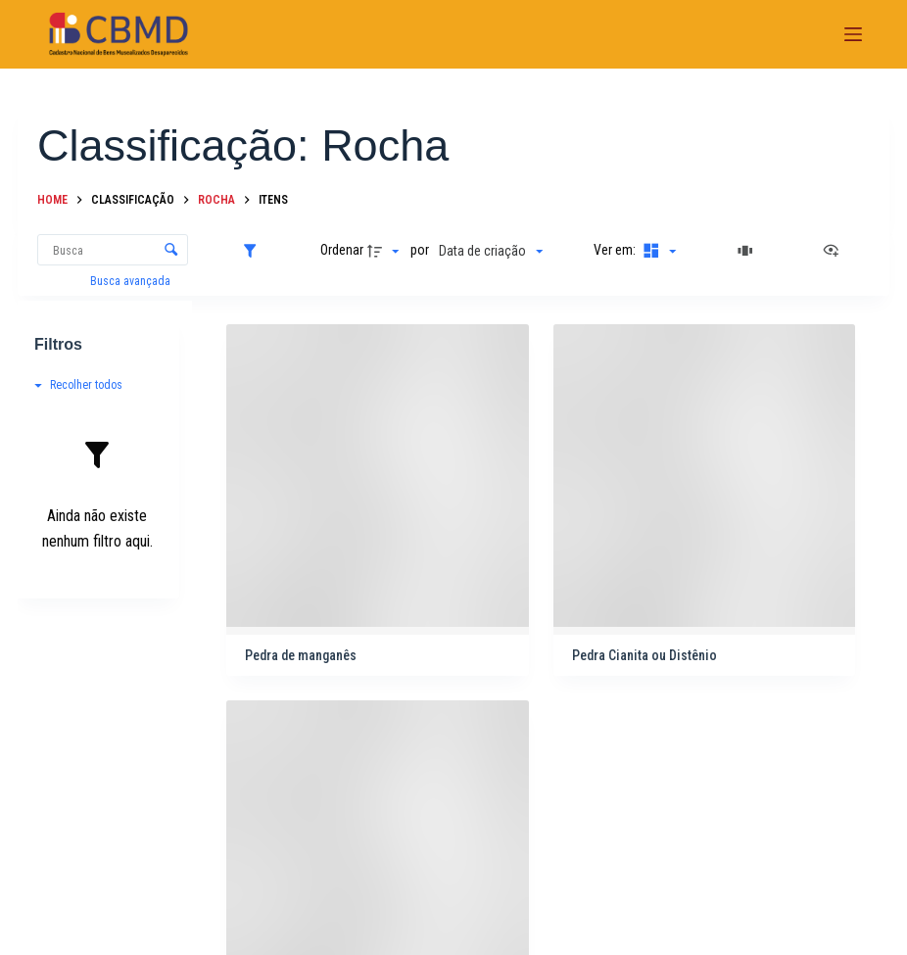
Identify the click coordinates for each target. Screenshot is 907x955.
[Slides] (748, 250)
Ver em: (616, 250)
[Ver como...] (835, 250)
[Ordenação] (490, 250)
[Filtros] (254, 250)
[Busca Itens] (112, 249)
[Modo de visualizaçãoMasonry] (657, 250)
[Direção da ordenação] (385, 250)
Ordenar (341, 250)
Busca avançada (131, 281)
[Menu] (853, 34)
